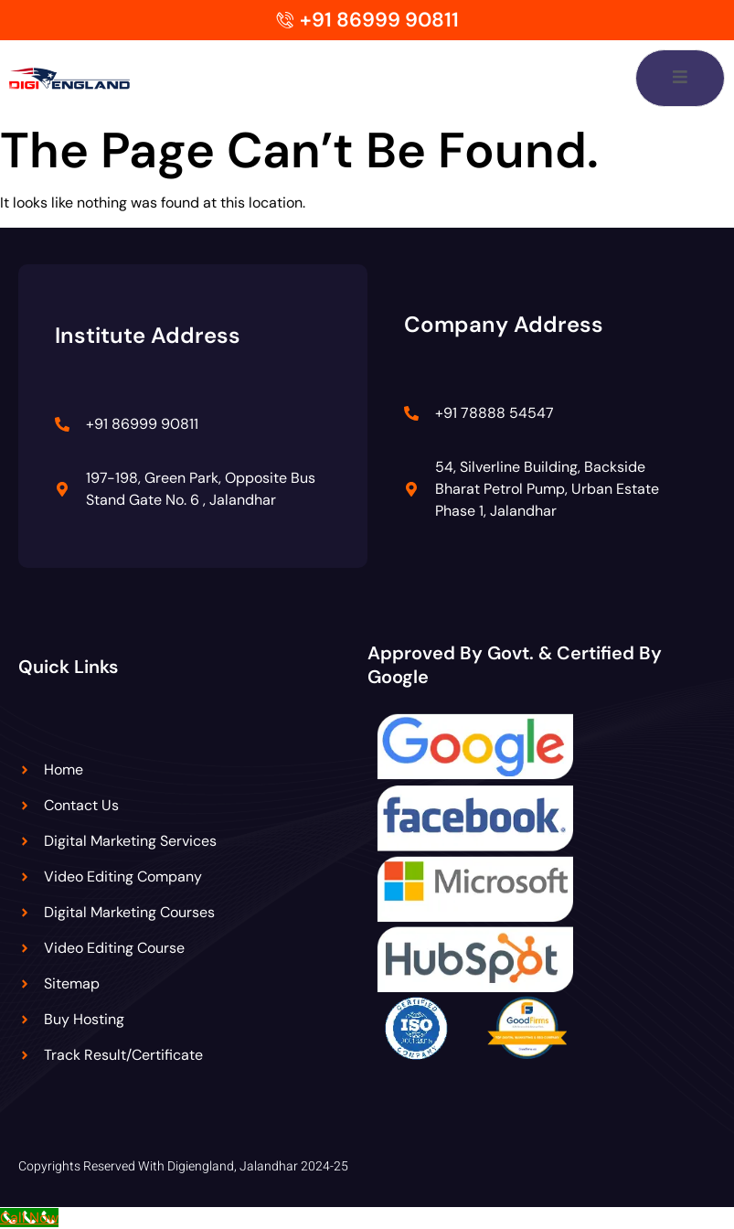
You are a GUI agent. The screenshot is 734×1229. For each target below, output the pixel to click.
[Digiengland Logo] (89, 78)
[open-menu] (680, 78)
